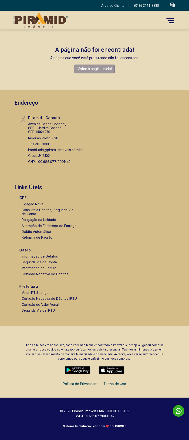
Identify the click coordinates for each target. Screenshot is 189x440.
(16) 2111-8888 (39, 144)
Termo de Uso (114, 384)
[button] (172, 5)
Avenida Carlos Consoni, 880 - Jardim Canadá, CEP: (47, 128)
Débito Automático (36, 232)
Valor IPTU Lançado (37, 293)
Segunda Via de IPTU (38, 310)
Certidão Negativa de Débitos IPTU (49, 298)
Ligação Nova (32, 204)
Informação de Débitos (40, 256)
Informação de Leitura (39, 268)
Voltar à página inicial (95, 69)
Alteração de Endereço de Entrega (49, 226)
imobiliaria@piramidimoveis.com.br (55, 150)
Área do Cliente (113, 6)
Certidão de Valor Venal (40, 304)
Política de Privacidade (80, 384)
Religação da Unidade (39, 220)
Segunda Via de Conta (39, 262)
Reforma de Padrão (37, 237)
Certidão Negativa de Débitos (45, 274)
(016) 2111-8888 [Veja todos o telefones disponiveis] (146, 6)
